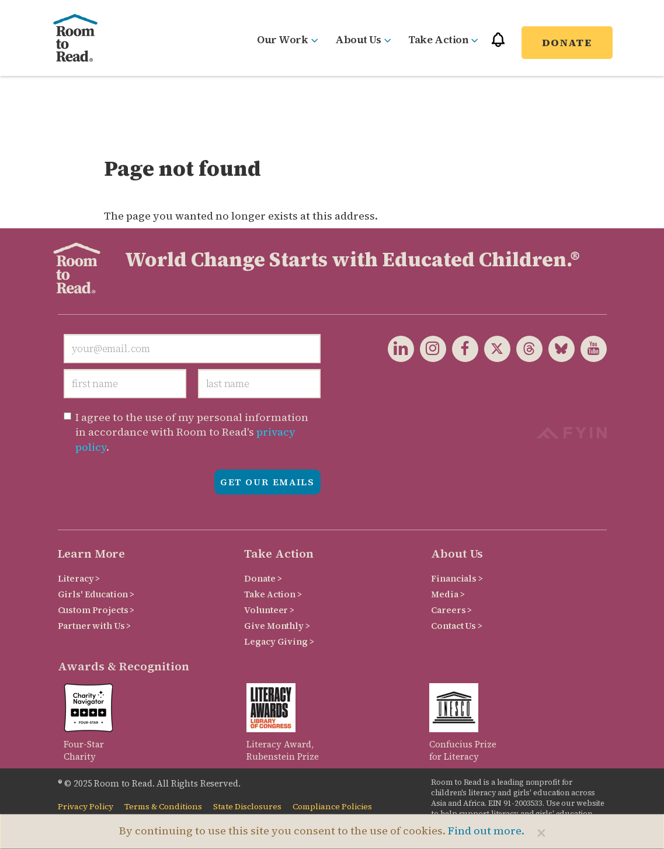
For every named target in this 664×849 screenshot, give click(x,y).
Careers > (451, 610)
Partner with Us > (94, 626)
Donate (567, 42)
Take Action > (272, 594)
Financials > (456, 578)
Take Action (443, 39)
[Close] (541, 832)
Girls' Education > (96, 594)
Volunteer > (269, 610)
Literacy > (79, 578)
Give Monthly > (277, 626)
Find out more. (486, 830)
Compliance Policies (332, 806)
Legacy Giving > (279, 641)
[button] (498, 44)
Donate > (262, 578)
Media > (447, 594)
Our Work (287, 39)
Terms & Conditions (163, 806)
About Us (363, 39)
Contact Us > (456, 626)
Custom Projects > (96, 610)
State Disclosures (247, 806)
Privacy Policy (85, 806)
